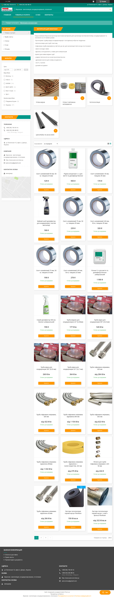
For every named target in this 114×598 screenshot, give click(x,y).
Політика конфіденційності (83, 596)
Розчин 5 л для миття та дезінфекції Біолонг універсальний (99, 272)
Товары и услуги (22, 15)
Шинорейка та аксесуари (45, 135)
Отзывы (7, 49)
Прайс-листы (9, 37)
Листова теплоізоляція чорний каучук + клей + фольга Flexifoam (100, 513)
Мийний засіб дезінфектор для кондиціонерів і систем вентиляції (46, 223)
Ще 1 (7, 94)
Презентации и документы (14, 560)
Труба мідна (40, 102)
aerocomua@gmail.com (13, 163)
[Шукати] (110, 9)
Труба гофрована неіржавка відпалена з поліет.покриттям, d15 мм (73, 464)
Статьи (7, 41)
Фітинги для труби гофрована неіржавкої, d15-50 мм (99, 464)
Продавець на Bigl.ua (57, 594)
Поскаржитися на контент (66, 596)
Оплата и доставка (11, 555)
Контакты (49, 15)
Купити (46, 190)
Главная (7, 15)
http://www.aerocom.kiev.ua (14, 160)
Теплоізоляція (94, 102)
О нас (38, 15)
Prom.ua (67, 592)
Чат (105, 592)
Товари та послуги (12, 23)
